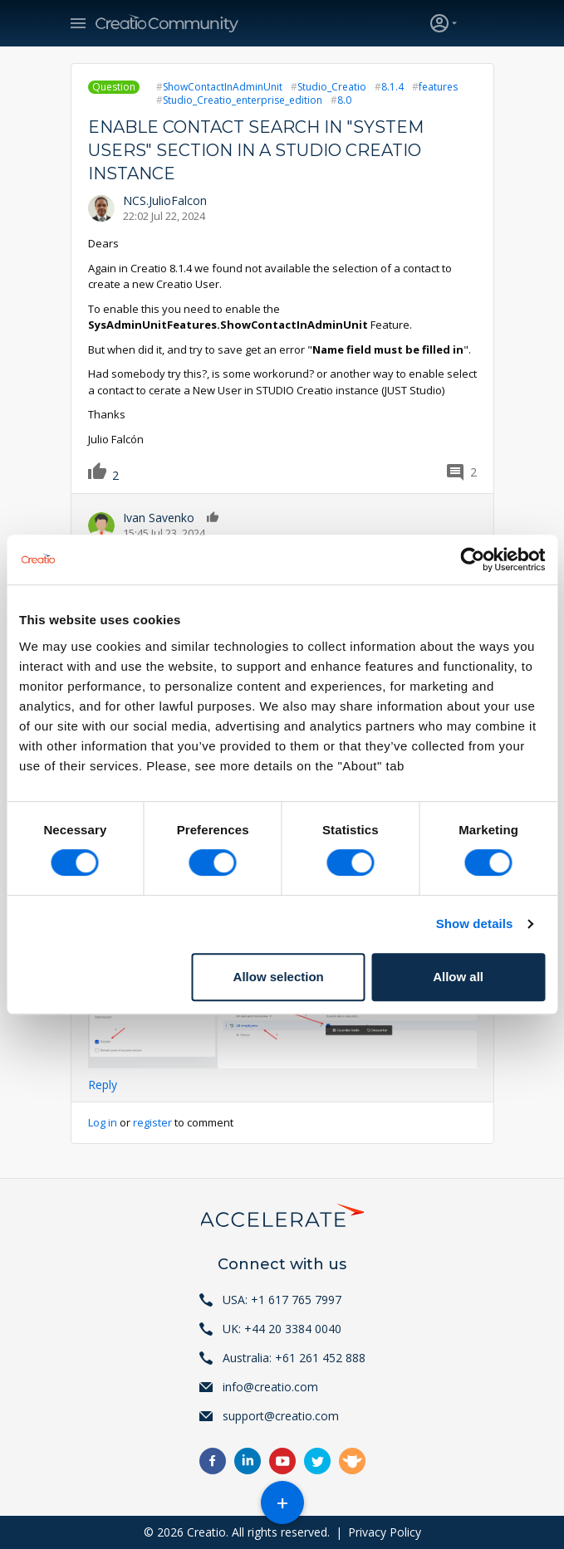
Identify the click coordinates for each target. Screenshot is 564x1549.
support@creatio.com (281, 1416)
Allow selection (278, 977)
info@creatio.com (270, 1387)
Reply (102, 1084)
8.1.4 (392, 87)
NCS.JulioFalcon (165, 200)
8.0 (344, 100)
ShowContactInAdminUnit (222, 87)
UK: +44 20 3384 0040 (282, 1328)
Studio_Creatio (331, 87)
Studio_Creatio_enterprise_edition (242, 100)
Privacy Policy (384, 1532)
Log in (102, 1122)
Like (103, 470)
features (438, 87)
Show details (474, 923)
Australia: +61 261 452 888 (294, 1358)
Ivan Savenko (158, 517)
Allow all (458, 977)
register (152, 1122)
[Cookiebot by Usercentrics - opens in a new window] (472, 559)
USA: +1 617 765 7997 (282, 1299)
